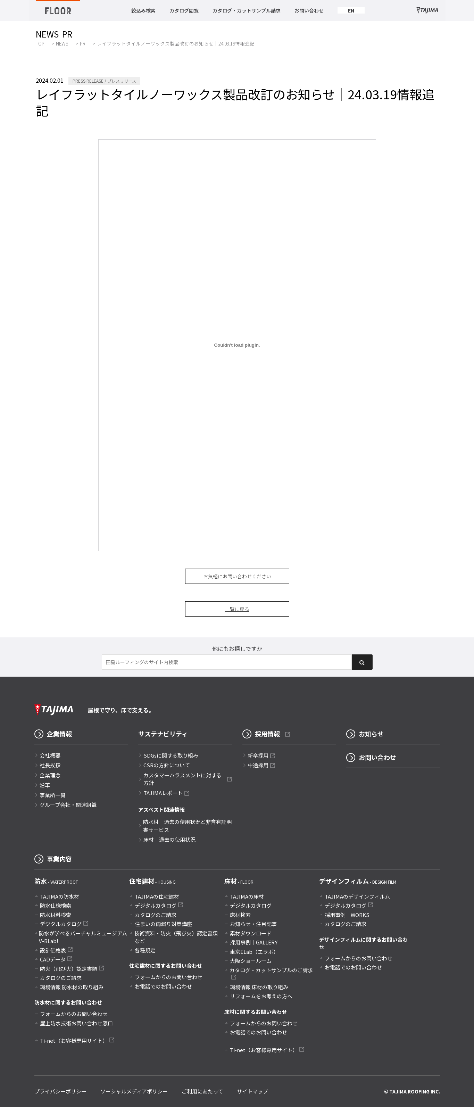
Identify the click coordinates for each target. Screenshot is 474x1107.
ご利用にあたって (202, 1091)
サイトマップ (252, 1091)
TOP (40, 43)
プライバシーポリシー (60, 1091)
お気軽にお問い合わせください (237, 576)
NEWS (62, 43)
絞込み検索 (143, 10)
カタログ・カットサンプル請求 (247, 10)
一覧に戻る (237, 608)
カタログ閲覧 (184, 10)
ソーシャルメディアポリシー (134, 1091)
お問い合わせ (309, 10)
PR (82, 43)
